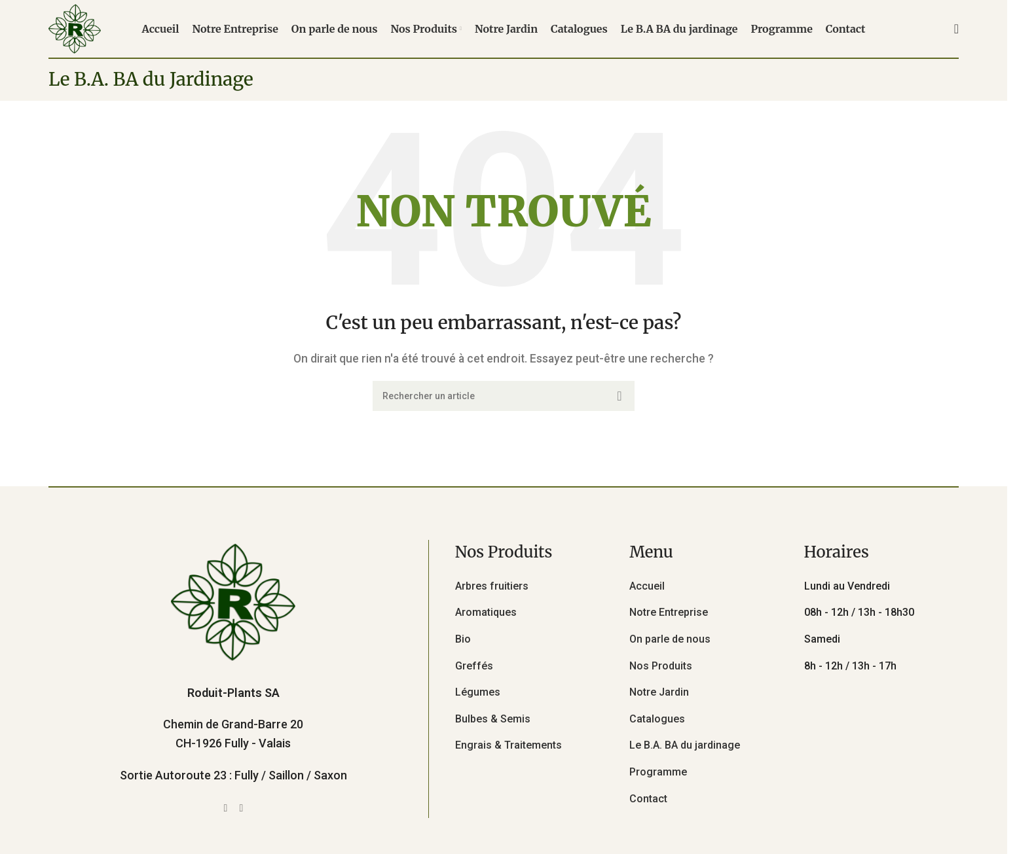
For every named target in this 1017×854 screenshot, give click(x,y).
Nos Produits (660, 666)
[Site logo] (74, 28)
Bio (463, 639)
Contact (648, 798)
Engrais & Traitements (508, 745)
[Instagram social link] (241, 808)
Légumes (477, 692)
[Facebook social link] (225, 808)
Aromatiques (486, 612)
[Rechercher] (956, 29)
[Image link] (233, 601)
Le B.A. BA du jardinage (684, 745)
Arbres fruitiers (491, 586)
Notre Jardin (659, 692)
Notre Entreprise (668, 612)
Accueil (647, 586)
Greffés (474, 666)
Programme (658, 772)
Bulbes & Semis (492, 719)
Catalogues (657, 719)
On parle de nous (670, 639)
